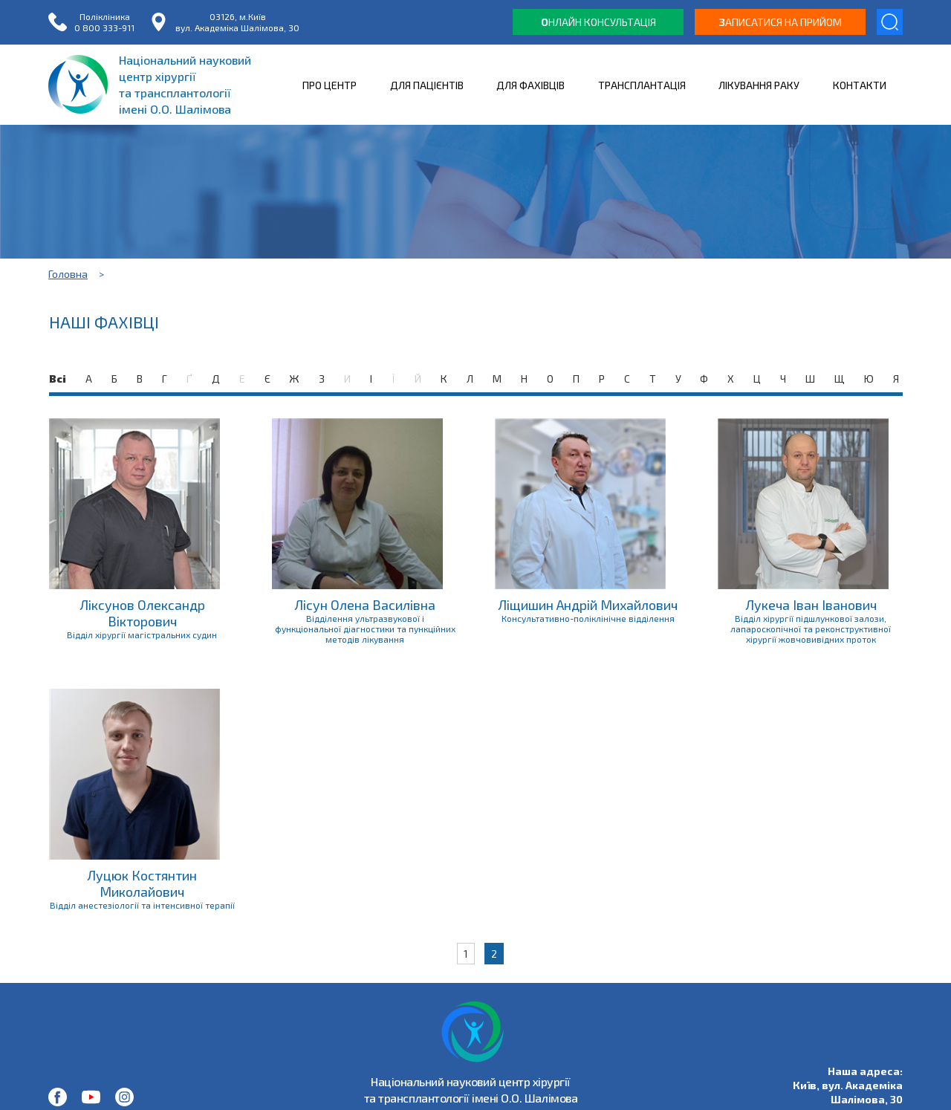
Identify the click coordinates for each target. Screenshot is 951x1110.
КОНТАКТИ (859, 85)
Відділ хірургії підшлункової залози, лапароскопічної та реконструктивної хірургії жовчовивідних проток (810, 628)
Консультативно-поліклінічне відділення (588, 618)
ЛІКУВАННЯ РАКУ (758, 85)
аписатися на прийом (780, 22)
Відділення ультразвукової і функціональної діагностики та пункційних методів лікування (365, 628)
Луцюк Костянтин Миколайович (142, 883)
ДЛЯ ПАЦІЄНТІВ (427, 85)
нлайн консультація (598, 22)
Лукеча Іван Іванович (811, 605)
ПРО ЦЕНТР (329, 85)
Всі (57, 378)
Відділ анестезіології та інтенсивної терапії (142, 905)
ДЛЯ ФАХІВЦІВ (530, 85)
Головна (68, 273)
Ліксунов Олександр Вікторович (142, 613)
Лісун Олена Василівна (364, 605)
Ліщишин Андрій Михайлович (588, 605)
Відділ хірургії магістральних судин (142, 634)
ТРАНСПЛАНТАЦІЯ (642, 85)
